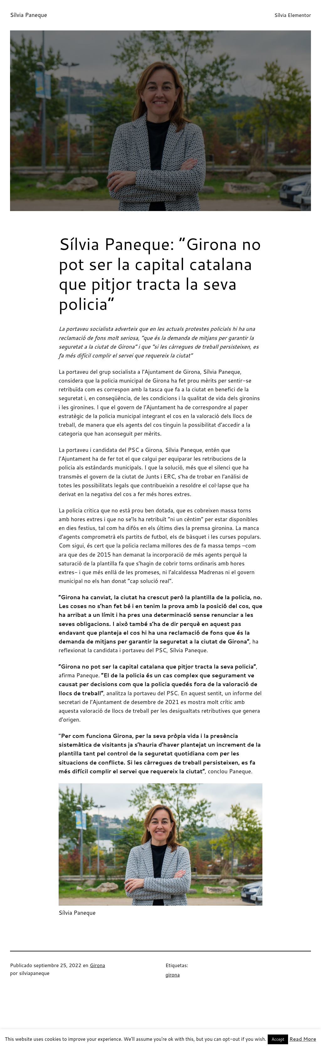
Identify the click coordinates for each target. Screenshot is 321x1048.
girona (173, 974)
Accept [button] (277, 1039)
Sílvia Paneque (28, 15)
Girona (97, 965)
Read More (302, 1039)
